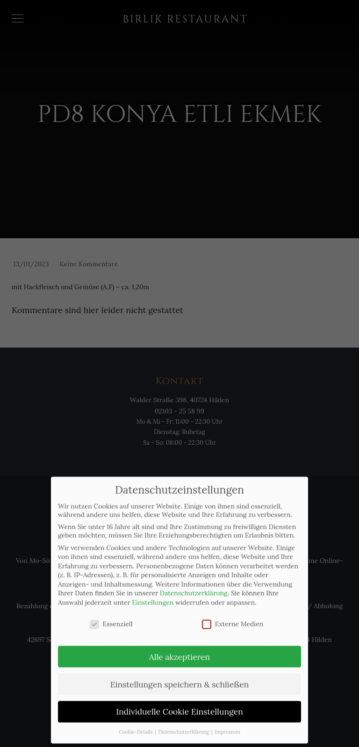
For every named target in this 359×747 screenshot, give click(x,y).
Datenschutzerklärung (194, 583)
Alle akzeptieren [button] (179, 646)
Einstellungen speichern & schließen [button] (179, 674)
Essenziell (111, 613)
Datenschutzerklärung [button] (184, 722)
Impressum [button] (227, 722)
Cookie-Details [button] (136, 722)
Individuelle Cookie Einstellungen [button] (179, 701)
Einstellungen (152, 592)
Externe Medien (233, 613)
